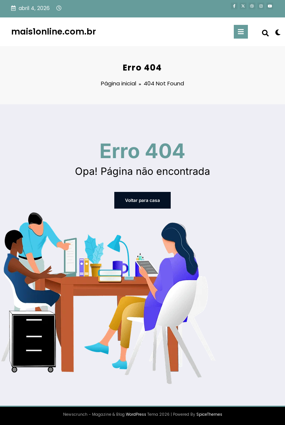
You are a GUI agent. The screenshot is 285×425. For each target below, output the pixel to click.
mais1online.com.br (53, 31)
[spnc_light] (277, 32)
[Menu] (241, 32)
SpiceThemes (209, 414)
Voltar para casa (142, 200)
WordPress (136, 414)
